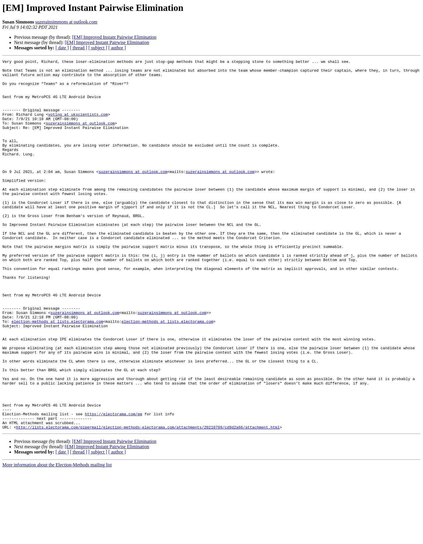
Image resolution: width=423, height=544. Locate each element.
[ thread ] (78, 47)
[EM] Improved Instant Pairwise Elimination (114, 37)
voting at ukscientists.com (78, 125)
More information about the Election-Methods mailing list (57, 538)
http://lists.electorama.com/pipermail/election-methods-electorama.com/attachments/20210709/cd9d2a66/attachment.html (148, 501)
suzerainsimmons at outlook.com (66, 21)
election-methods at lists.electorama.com (57, 374)
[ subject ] (97, 47)
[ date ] (62, 47)
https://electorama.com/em (113, 485)
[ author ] (117, 47)
